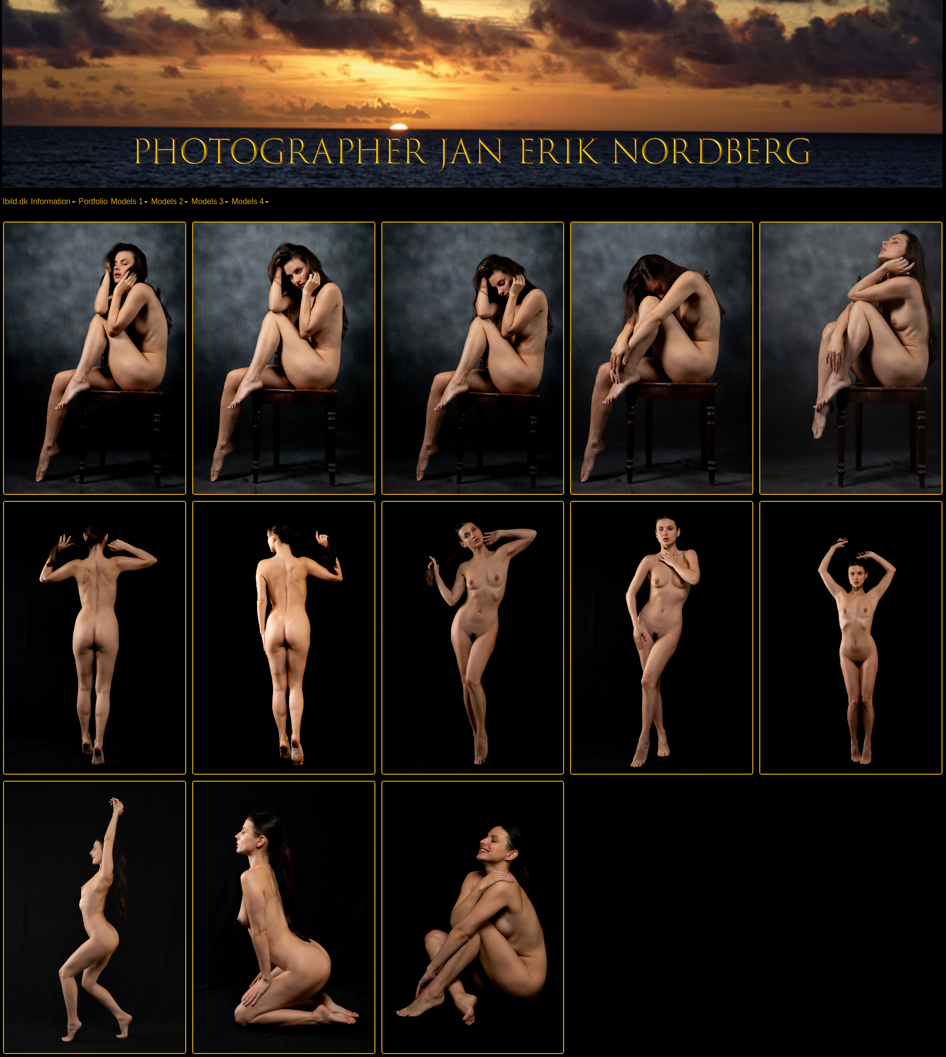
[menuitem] (16, 201)
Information (53, 201)
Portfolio (93, 201)
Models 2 (169, 201)
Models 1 (129, 201)
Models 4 (250, 201)
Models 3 (210, 201)
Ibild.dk (15, 201)
